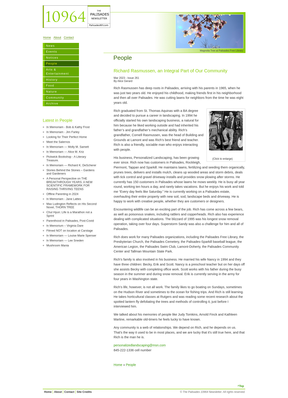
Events (51, 51)
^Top (241, 386)
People (51, 63)
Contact (69, 37)
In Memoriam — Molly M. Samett (67, 146)
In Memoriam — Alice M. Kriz (65, 151)
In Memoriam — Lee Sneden (65, 240)
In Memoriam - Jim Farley (62, 132)
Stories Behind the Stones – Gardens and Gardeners (70, 171)
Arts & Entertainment (57, 71)
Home (47, 37)
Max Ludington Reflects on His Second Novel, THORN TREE (71, 205)
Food (50, 85)
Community (55, 97)
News (50, 45)
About (57, 37)
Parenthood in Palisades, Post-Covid (70, 220)
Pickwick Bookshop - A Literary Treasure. (66, 158)
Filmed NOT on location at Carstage (69, 230)
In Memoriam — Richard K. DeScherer (71, 165)
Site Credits (84, 392)
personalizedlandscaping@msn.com (140, 345)
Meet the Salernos (58, 142)
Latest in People (57, 120)
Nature (51, 91)
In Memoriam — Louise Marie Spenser (71, 235)
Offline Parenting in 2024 (62, 194)
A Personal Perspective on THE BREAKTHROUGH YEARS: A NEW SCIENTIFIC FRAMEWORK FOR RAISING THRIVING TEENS (69, 184)
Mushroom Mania (57, 245)
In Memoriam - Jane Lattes (63, 199)
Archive (52, 103)
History (52, 79)
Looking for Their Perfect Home (66, 137)
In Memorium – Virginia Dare (64, 225)
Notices (52, 57)
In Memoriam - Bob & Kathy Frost (68, 127)
